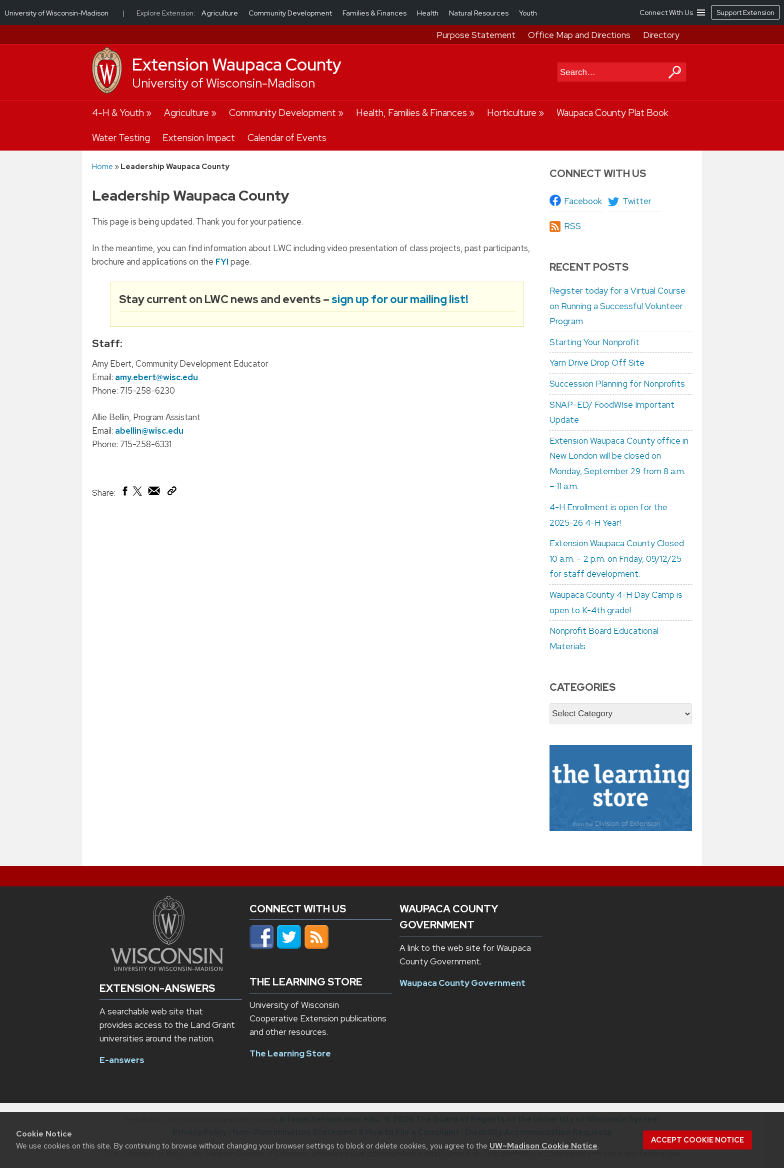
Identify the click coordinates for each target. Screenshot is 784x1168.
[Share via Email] (154, 493)
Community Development (282, 113)
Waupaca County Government (463, 982)
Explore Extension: (166, 13)
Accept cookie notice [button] (697, 1140)
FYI (222, 261)
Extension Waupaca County (237, 65)
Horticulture (511, 113)
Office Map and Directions (579, 35)
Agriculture (186, 113)
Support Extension (745, 12)
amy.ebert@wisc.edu (156, 377)
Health (428, 13)
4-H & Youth (118, 113)
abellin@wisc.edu (149, 430)
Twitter (637, 201)
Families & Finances (375, 13)
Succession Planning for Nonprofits (617, 383)
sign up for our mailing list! (400, 299)
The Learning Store (290, 1053)
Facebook (583, 201)
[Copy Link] (172, 492)
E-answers (122, 1059)
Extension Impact (198, 138)
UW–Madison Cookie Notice (544, 1145)
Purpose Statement (476, 35)
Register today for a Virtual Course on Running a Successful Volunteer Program (618, 306)
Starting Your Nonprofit (595, 342)
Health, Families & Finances (411, 113)
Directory (661, 35)
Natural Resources (479, 13)
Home (102, 166)
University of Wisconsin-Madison (223, 83)
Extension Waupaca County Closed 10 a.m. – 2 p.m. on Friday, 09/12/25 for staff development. (617, 558)
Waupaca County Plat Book (612, 113)
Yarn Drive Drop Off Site (597, 362)
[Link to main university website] (167, 967)
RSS (572, 226)
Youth (528, 13)
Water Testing (121, 138)
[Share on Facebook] (124, 493)
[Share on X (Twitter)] (138, 494)
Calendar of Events (287, 138)
